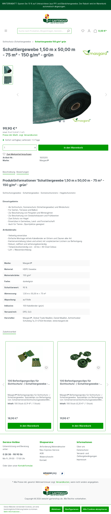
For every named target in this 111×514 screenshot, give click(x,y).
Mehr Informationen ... (12, 512)
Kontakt (43, 460)
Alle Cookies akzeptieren (95, 509)
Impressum (81, 459)
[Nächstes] (106, 94)
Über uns (81, 446)
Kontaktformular (25, 465)
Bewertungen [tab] (23, 172)
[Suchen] (68, 31)
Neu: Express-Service (49, 450)
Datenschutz (82, 450)
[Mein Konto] (89, 30)
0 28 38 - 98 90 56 (12, 454)
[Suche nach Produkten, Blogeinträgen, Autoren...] (41, 31)
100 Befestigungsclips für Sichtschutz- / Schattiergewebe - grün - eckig (28, 382)
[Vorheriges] (18, 94)
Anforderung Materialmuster (52, 446)
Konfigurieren (72, 509)
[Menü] (6, 30)
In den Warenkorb (73, 147)
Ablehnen (56, 509)
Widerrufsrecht (46, 457)
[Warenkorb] (100, 31)
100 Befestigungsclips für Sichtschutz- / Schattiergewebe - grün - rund (80, 382)
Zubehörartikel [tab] (9, 332)
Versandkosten (62, 482)
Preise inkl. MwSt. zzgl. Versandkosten (20, 135)
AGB (42, 453)
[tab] (9, 171)
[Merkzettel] (83, 30)
